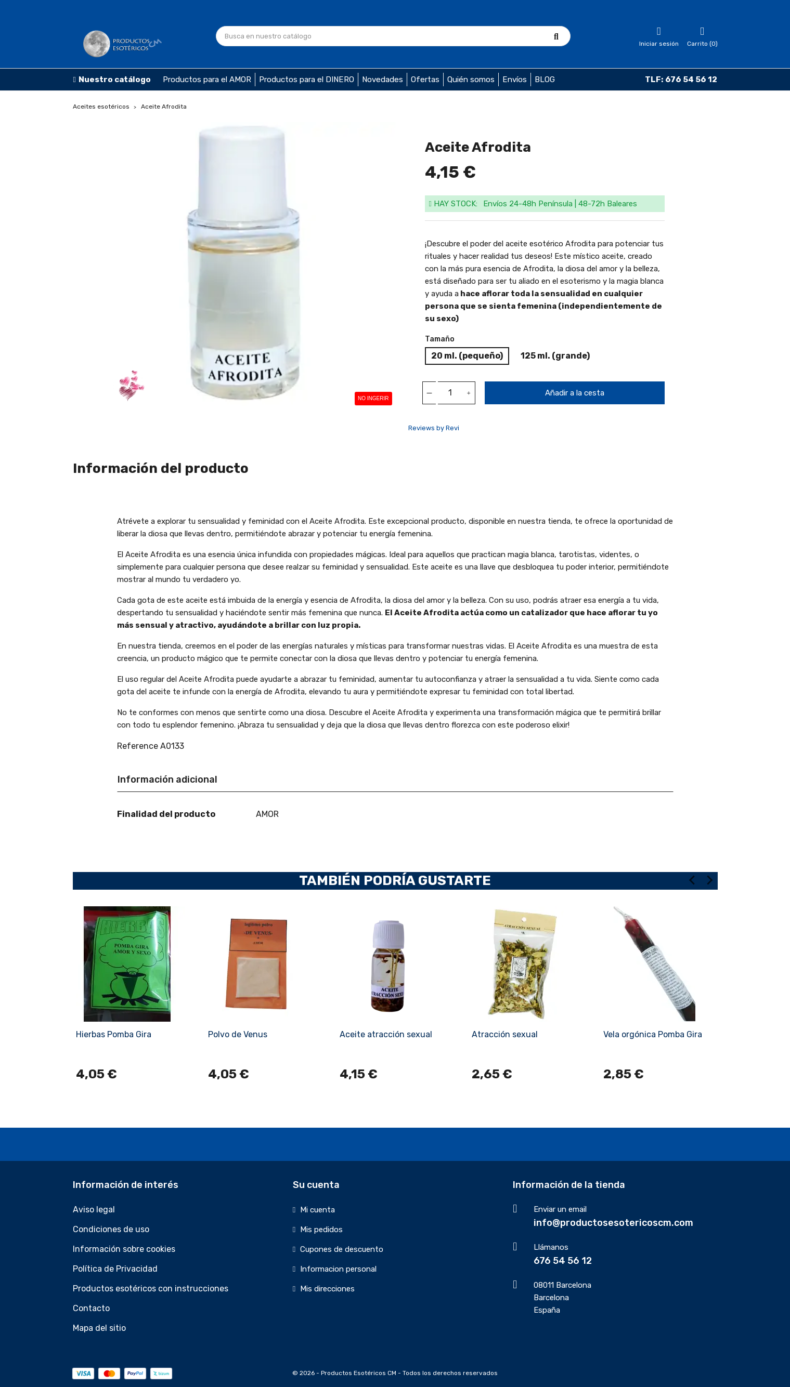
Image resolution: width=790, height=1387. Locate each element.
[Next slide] (709, 880)
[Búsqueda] (393, 36)
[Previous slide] (692, 880)
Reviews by (433, 428)
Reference (137, 746)
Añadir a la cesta (574, 393)
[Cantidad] (450, 392)
